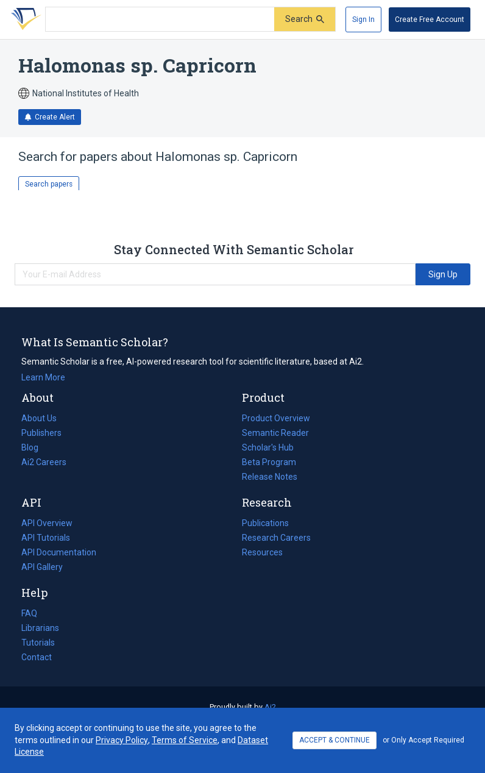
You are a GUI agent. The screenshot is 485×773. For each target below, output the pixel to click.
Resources (262, 552)
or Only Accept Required (423, 740)
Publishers (41, 433)
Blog (34, 447)
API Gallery (42, 567)
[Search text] (160, 19)
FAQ (29, 613)
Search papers (49, 184)
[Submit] (304, 19)
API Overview (47, 523)
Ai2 (270, 706)
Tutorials (38, 642)
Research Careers (276, 537)
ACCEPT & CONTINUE (334, 740)
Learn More (43, 377)
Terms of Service (185, 740)
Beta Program (269, 462)
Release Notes (269, 477)
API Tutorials (45, 538)
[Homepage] (24, 19)
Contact (36, 657)
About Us (39, 418)
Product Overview (276, 418)
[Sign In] (363, 19)
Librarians (40, 628)
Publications (265, 523)
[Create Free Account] (429, 19)
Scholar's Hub (268, 447)
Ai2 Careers (43, 462)
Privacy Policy (122, 740)
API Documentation (58, 552)
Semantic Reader (275, 433)
